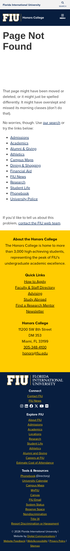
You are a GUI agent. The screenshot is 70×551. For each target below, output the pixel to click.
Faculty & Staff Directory (35, 287)
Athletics (17, 154)
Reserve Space (35, 509)
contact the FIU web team (39, 223)
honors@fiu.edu (35, 353)
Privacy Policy (57, 541)
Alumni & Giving (23, 148)
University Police (24, 199)
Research (17, 182)
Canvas (35, 495)
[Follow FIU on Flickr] (47, 406)
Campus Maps (21, 159)
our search (51, 122)
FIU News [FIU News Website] (35, 401)
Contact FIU (35, 396)
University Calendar (35, 481)
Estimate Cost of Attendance (35, 463)
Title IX (35, 519)
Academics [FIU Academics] (35, 429)
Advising (35, 293)
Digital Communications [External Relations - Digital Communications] (41, 536)
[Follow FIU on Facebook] (32, 406)
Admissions (19, 137)
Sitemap (35, 546)
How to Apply (35, 281)
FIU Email (35, 500)
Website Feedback (14, 541)
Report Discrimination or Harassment (35, 523)
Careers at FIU (35, 458)
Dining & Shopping (25, 165)
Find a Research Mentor (35, 305)
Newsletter (35, 311)
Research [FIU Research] (35, 439)
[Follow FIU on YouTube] (42, 406)
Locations (35, 434)
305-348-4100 (35, 347)
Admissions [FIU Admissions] (35, 424)
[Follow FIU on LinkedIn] (27, 406)
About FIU (35, 420)
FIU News (18, 176)
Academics (19, 143)
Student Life (20, 187)
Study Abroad (35, 299)
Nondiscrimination (35, 514)
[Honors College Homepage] (23, 17)
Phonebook (19, 193)
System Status (35, 504)
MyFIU (35, 490)
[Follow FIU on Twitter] (37, 406)
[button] (62, 5)
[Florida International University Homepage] (21, 4)
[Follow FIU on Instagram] (22, 406)
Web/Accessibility (37, 541)
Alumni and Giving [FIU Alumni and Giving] (35, 453)
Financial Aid (21, 171)
